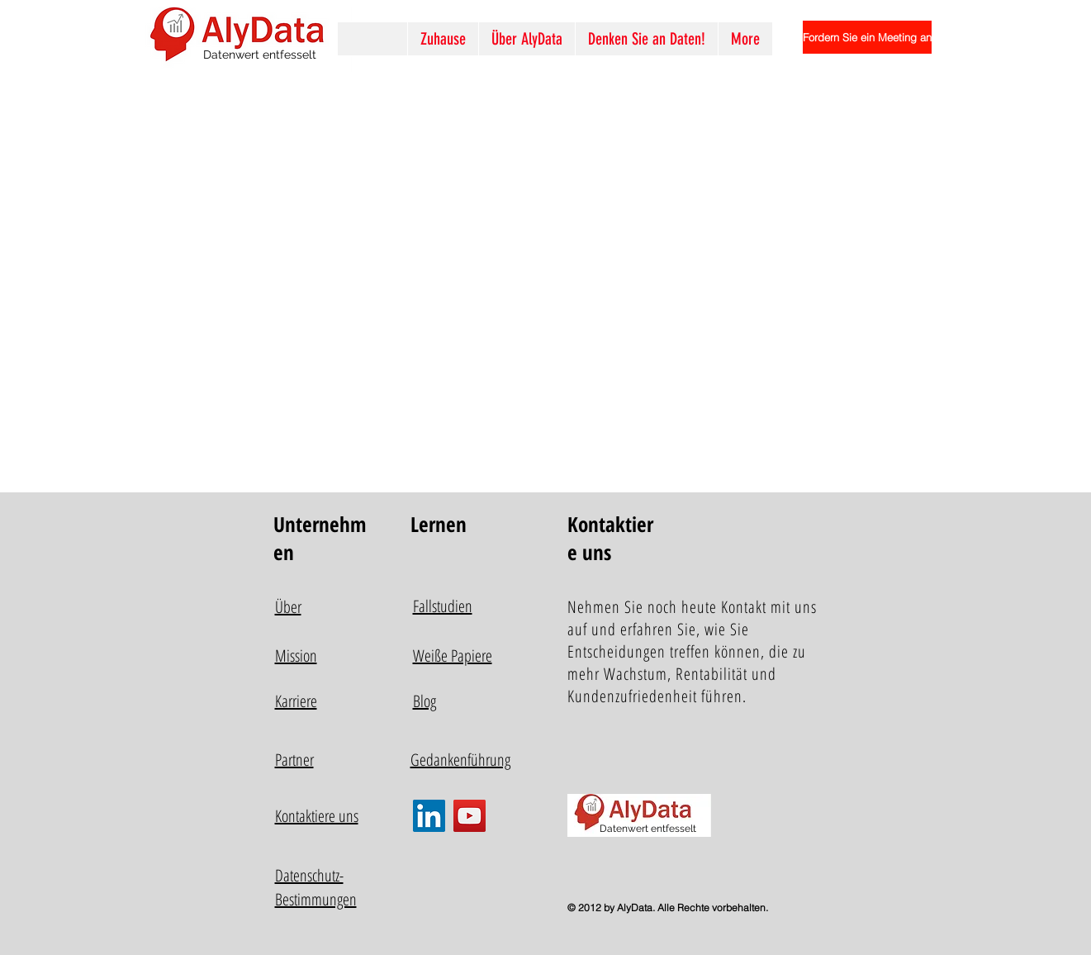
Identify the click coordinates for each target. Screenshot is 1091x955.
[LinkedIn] (429, 816)
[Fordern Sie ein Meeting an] (867, 37)
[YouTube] (469, 816)
